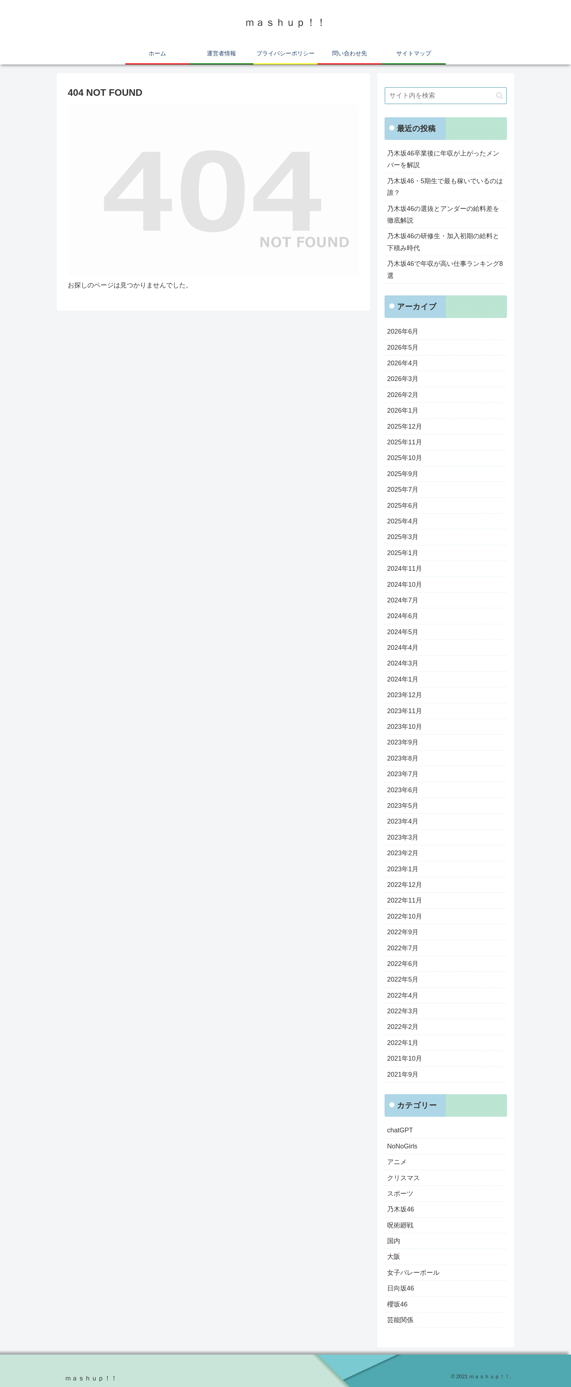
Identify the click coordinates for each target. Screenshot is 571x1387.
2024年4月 (402, 647)
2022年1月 (402, 1042)
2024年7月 (402, 600)
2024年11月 (404, 568)
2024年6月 (402, 616)
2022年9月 (402, 932)
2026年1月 (402, 410)
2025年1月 (402, 553)
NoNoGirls (402, 1146)
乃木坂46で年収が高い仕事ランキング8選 (445, 269)
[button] (499, 95)
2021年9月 (402, 1074)
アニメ (397, 1162)
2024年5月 (402, 632)
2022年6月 (402, 963)
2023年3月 (402, 837)
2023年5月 (402, 805)
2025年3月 (402, 537)
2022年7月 (402, 948)
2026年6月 (402, 331)
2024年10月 (404, 584)
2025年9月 (402, 474)
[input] (446, 95)
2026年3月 (402, 378)
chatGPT (400, 1130)
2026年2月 (402, 394)
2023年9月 (402, 742)
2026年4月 (402, 363)
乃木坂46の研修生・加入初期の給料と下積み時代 (443, 241)
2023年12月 (404, 695)
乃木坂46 (400, 1209)
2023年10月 (404, 726)
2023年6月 (402, 790)
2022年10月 (404, 916)
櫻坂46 (397, 1304)
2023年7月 (402, 774)
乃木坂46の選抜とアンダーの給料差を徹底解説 (443, 214)
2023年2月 (402, 853)
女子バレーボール (413, 1272)
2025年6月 (402, 505)
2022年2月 (402, 1026)
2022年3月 (402, 1011)
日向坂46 (400, 1288)
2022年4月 (402, 995)
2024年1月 (402, 679)
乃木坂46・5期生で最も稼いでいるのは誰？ (445, 186)
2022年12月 (404, 884)
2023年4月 (402, 821)
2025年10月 (404, 457)
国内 (393, 1241)
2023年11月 (404, 711)
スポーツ (400, 1193)
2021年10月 (404, 1058)
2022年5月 (402, 979)
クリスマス (403, 1178)
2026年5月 (402, 347)
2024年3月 (402, 663)
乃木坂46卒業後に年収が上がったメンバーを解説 (443, 159)
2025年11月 (404, 442)
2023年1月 (402, 869)
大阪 (393, 1256)
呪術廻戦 (400, 1225)
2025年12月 (404, 426)
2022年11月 (404, 900)
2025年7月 (402, 489)
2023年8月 (402, 758)
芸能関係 (400, 1320)
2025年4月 (402, 521)
